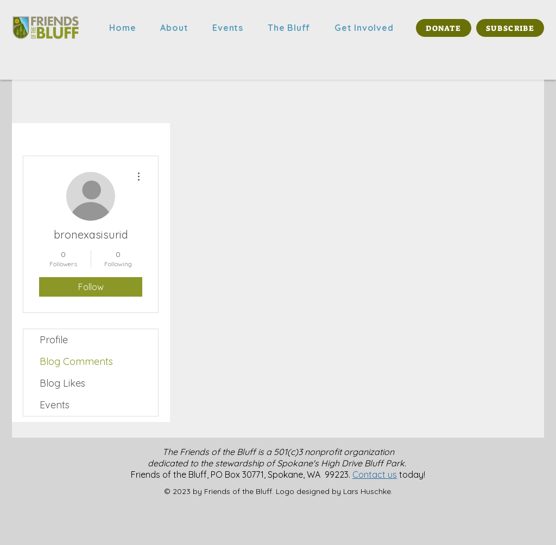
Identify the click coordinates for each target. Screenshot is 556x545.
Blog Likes (62, 383)
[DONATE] (443, 28)
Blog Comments (76, 361)
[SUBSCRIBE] (510, 28)
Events (55, 405)
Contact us (374, 474)
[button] (174, 28)
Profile (54, 340)
